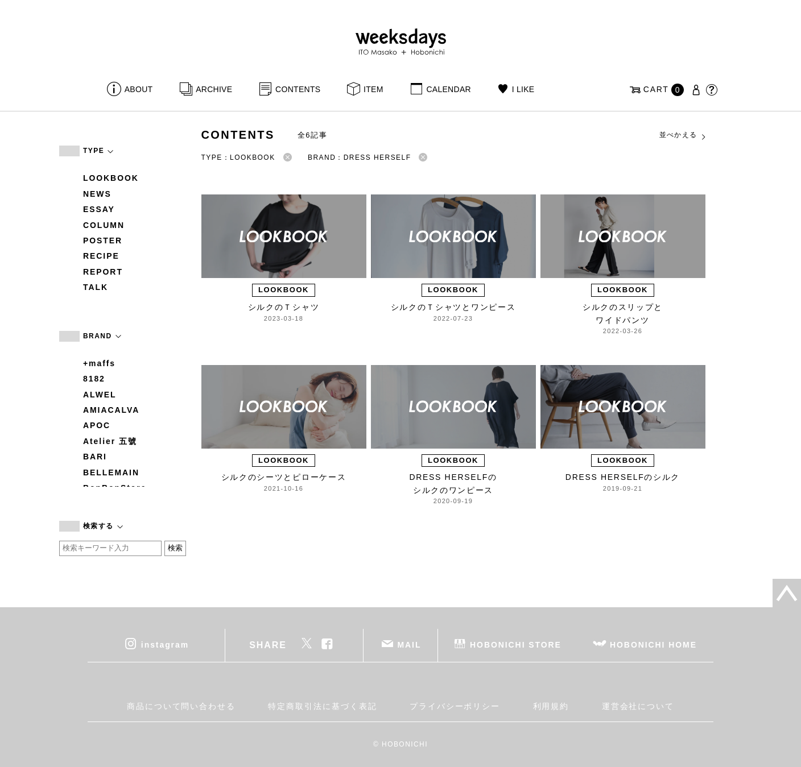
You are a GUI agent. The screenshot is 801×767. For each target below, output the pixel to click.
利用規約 (551, 706)
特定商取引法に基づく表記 (322, 706)
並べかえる (683, 135)
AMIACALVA (111, 409)
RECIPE (101, 255)
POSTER (102, 240)
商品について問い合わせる (181, 706)
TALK (95, 287)
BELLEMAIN (111, 472)
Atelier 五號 (110, 441)
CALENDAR (448, 89)
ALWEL (100, 394)
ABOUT (139, 89)
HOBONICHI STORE (515, 644)
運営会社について (638, 706)
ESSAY (99, 209)
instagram (165, 644)
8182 (94, 378)
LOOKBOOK (111, 178)
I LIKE (523, 89)
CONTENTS (297, 89)
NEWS (97, 193)
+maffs (99, 363)
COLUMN (104, 225)
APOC (96, 425)
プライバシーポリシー (455, 706)
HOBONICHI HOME (653, 644)
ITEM (373, 89)
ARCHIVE (214, 89)
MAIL (410, 644)
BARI (95, 456)
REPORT (103, 271)
